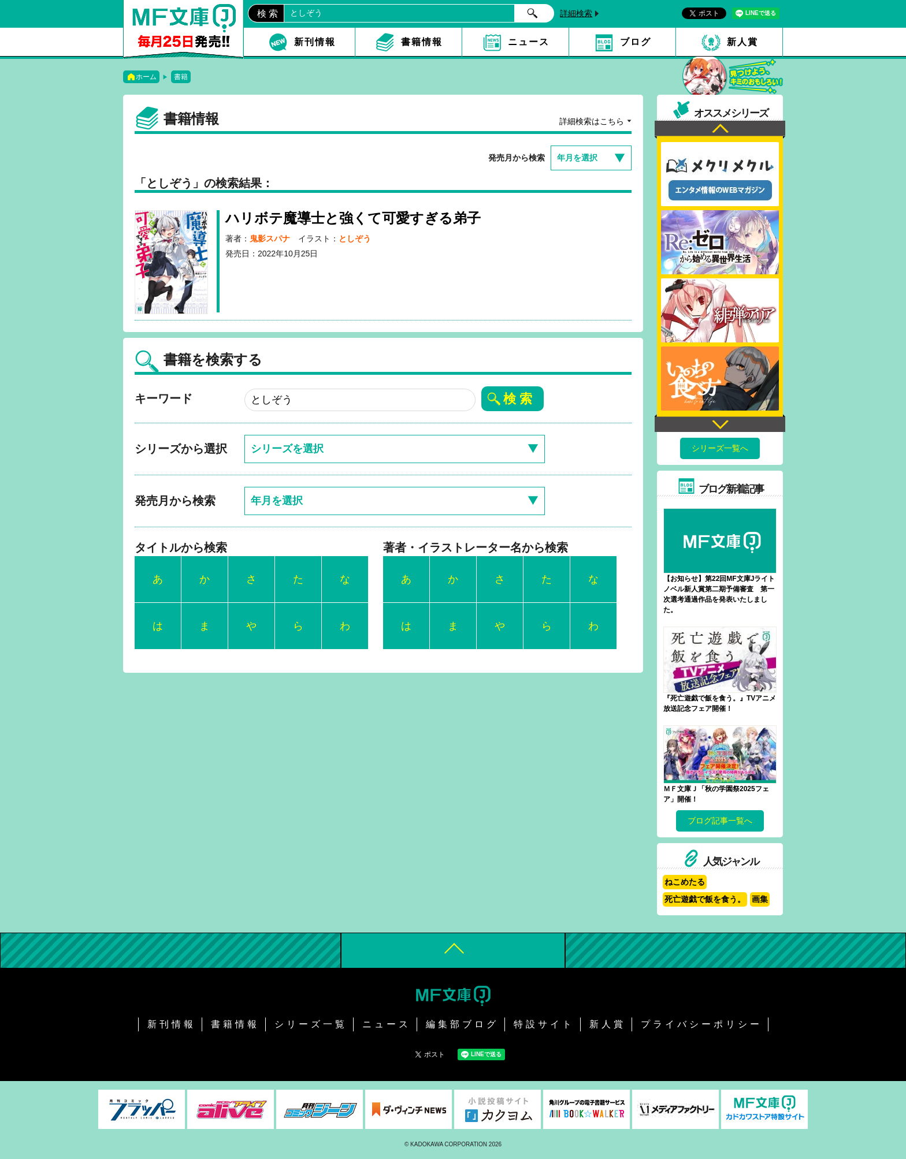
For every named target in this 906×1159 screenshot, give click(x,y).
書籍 (181, 77)
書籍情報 (422, 42)
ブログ (635, 42)
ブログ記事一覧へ (720, 820)
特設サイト (544, 1024)
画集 (760, 899)
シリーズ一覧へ (720, 448)
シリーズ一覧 (310, 1024)
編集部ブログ (462, 1024)
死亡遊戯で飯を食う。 (704, 899)
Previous (720, 130)
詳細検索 (576, 13)
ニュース (528, 42)
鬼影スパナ (270, 238)
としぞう (355, 238)
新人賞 (742, 42)
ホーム (146, 77)
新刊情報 (315, 42)
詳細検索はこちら (591, 121)
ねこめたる (684, 881)
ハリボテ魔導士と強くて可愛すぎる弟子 (353, 218)
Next (720, 423)
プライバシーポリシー (701, 1024)
